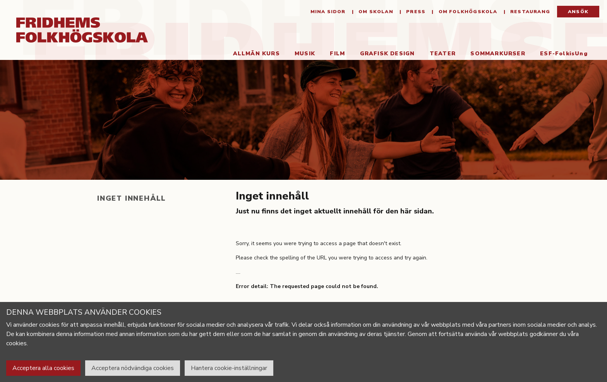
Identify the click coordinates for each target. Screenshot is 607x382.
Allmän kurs (256, 53)
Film (337, 53)
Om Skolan (375, 12)
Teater (443, 53)
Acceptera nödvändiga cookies (132, 368)
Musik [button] (305, 53)
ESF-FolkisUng (564, 53)
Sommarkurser (497, 53)
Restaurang (529, 12)
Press (415, 12)
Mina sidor (328, 12)
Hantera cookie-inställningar (229, 368)
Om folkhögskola (467, 12)
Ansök (578, 12)
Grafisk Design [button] (387, 53)
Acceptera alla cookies (43, 368)
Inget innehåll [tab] (131, 198)
